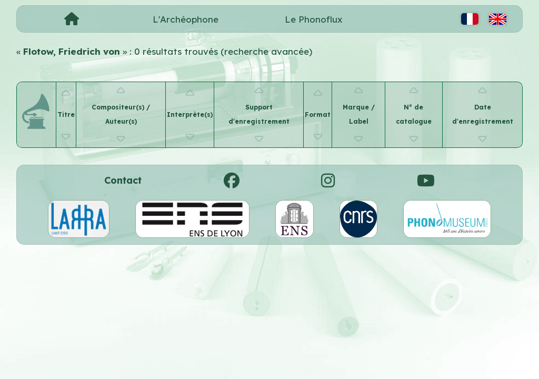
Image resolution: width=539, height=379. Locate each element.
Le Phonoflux (314, 19)
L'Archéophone (185, 19)
